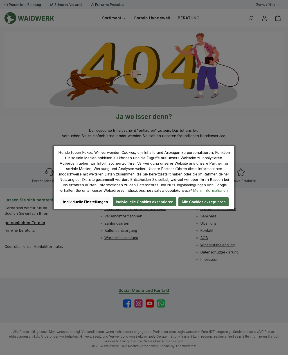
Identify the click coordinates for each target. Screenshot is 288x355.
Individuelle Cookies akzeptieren (144, 202)
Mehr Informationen (210, 190)
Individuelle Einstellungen (85, 202)
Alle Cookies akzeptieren (203, 202)
